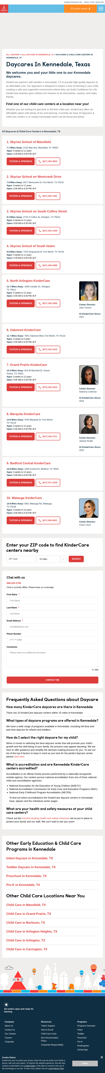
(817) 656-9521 (48, 520)
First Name (52, 598)
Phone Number (52, 638)
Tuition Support (48, 1026)
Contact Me (52, 680)
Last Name (52, 612)
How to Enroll (47, 1030)
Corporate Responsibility (52, 1045)
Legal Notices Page (56, 1068)
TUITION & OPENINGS (20, 161)
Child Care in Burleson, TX (25, 922)
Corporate (9, 1042)
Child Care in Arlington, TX (25, 940)
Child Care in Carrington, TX (26, 949)
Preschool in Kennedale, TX (26, 876)
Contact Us (10, 1030)
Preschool (81, 1038)
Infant (79, 1030)
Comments (12, 647)
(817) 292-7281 (48, 196)
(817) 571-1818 (48, 482)
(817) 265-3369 (48, 303)
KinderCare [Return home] (4, 8)
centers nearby (79, 8)
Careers (8, 1038)
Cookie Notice (29, 1066)
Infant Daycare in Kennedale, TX (29, 858)
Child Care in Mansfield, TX (26, 905)
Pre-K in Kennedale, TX (23, 885)
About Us (9, 1026)
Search (76, 559)
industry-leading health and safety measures (46, 818)
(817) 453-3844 (48, 161)
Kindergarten (83, 1046)
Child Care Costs (49, 1034)
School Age (82, 1050)
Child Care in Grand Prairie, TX (28, 913)
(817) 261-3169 (48, 231)
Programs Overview (86, 1026)
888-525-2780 (14, 583)
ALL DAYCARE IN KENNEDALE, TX (38, 54)
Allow (85, 1063)
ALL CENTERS (13, 54)
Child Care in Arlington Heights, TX (31, 931)
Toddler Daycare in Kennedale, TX (31, 867)
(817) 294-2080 (48, 265)
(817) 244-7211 (48, 436)
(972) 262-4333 (48, 387)
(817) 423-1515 (48, 349)
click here (19, 756)
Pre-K (80, 1042)
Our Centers (10, 1034)
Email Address (52, 625)
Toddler (80, 1034)
